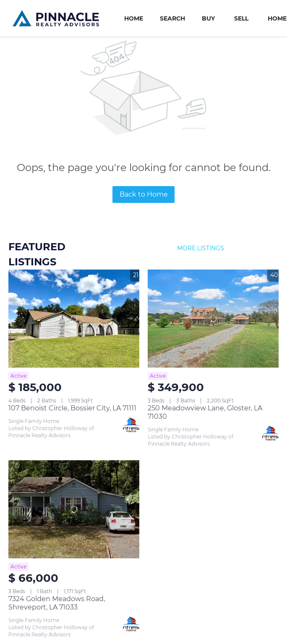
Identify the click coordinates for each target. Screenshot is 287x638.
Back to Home (144, 194)
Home (133, 18)
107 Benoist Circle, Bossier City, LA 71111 (72, 408)
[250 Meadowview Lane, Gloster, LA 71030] (213, 319)
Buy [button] (208, 18)
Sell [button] (241, 18)
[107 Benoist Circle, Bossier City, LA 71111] (73, 319)
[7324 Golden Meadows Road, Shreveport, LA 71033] (73, 509)
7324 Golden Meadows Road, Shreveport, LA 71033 (56, 603)
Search (172, 18)
